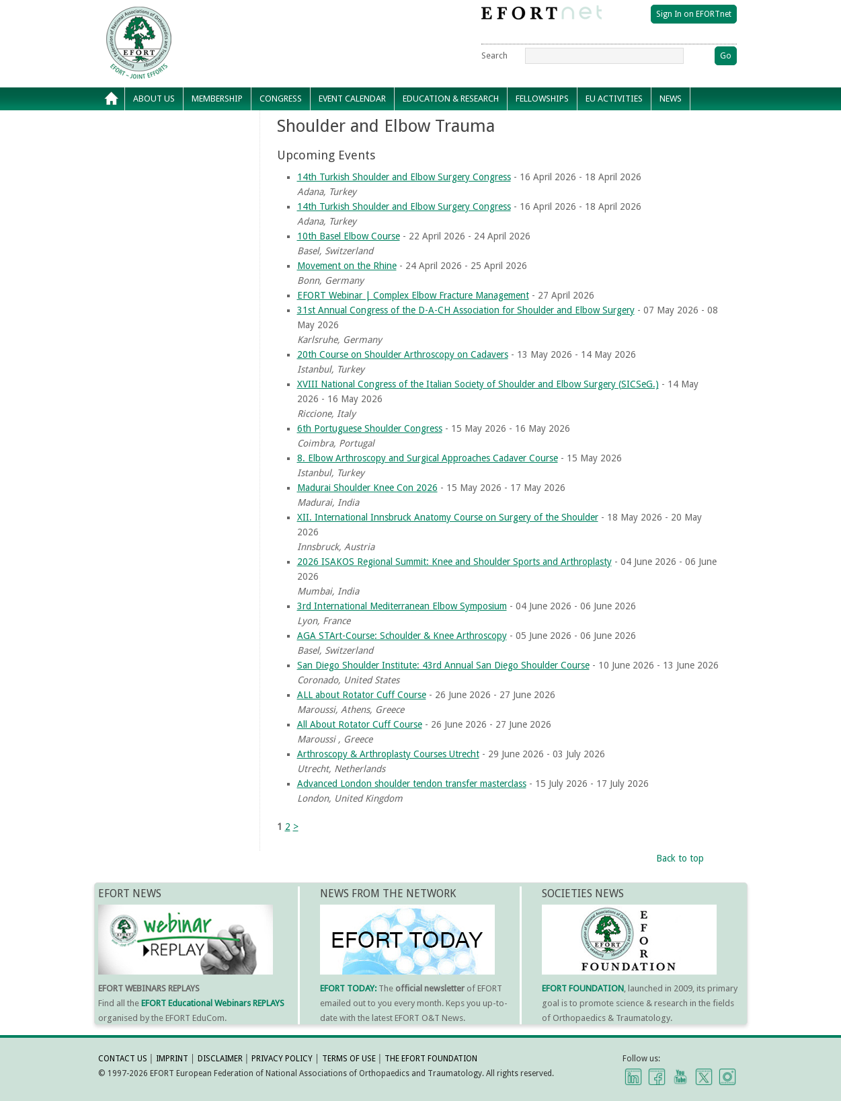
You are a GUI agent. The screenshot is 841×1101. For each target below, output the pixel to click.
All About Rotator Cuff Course (359, 724)
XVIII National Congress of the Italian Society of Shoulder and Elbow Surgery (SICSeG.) (478, 384)
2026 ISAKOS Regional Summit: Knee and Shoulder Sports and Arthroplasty (454, 561)
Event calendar (352, 98)
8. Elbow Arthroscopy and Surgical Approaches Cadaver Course (427, 458)
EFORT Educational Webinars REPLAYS (212, 1003)
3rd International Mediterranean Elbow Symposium (402, 606)
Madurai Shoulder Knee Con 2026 (367, 487)
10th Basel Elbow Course (348, 236)
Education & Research (451, 98)
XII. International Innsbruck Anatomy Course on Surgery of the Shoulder (447, 517)
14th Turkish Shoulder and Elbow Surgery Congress (404, 177)
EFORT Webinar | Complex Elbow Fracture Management (413, 295)
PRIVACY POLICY (282, 1058)
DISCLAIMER (220, 1058)
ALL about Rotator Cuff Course (361, 694)
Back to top (680, 858)
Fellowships (542, 98)
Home (111, 98)
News (670, 98)
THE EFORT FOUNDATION (431, 1058)
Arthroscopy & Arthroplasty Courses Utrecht (388, 754)
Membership (217, 98)
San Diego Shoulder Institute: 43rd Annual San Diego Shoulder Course (443, 665)
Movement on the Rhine (347, 265)
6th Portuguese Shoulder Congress (369, 428)
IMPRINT (172, 1058)
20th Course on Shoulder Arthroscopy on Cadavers (402, 354)
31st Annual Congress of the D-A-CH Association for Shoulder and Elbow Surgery (466, 310)
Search (494, 55)
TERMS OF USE (349, 1058)
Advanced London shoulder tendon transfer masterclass (411, 783)
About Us (154, 98)
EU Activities (614, 98)
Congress (280, 98)
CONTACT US (122, 1058)
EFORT (215, 16)
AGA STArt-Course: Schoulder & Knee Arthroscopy (402, 635)
